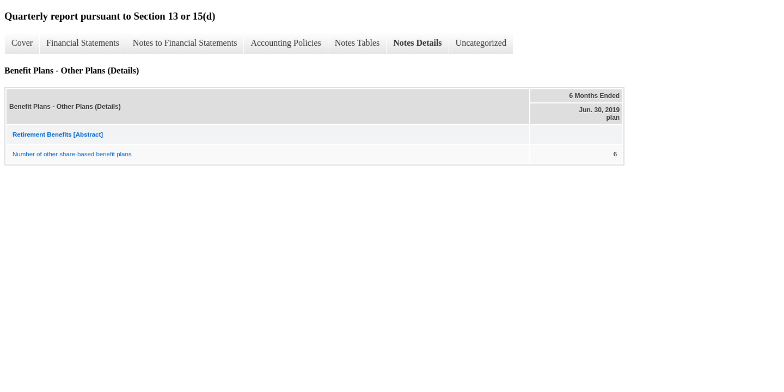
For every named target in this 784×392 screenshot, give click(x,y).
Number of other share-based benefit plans (72, 154)
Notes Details (417, 42)
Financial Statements (82, 42)
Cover (22, 42)
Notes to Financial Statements (185, 42)
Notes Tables (357, 42)
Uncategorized (481, 42)
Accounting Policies (285, 42)
